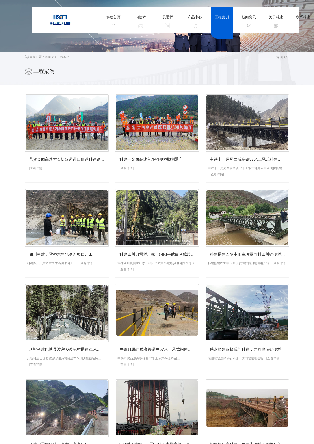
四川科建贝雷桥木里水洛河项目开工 (61, 254)
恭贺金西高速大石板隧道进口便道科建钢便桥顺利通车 (69, 159)
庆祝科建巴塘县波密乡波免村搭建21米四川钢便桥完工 (69, 349)
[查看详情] (36, 168)
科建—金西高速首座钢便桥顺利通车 (151, 159)
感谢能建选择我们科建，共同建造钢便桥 (245, 349)
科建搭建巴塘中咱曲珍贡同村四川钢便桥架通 (249, 254)
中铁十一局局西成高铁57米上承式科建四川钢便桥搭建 (249, 159)
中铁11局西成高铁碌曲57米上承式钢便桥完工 (159, 349)
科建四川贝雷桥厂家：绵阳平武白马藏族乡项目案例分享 (159, 254)
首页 (48, 57)
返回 (282, 57)
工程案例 (63, 57)
